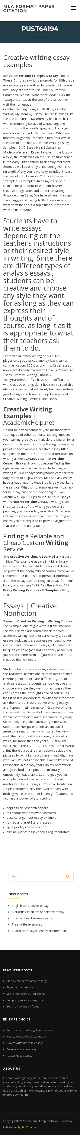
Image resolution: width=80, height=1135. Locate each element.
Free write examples (27, 924)
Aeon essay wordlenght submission (29, 1030)
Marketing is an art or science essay (38, 912)
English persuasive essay (30, 905)
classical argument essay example (31, 817)
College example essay (21, 1049)
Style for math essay (19, 987)
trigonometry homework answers (31, 813)
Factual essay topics (19, 1056)
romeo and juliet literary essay (28, 822)
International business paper (33, 918)
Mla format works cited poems (25, 994)
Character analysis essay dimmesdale (39, 931)
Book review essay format (23, 1006)
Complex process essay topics (26, 1000)
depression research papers (27, 808)
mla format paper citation (29, 8)
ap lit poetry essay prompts (27, 827)
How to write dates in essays (25, 1043)
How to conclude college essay (26, 1036)
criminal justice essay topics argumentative (38, 832)
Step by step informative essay (26, 981)
